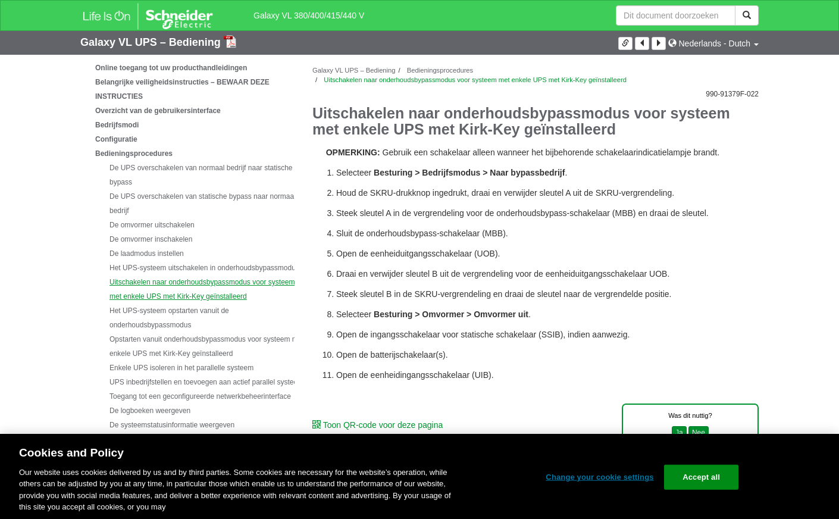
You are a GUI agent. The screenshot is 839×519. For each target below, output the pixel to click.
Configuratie (116, 139)
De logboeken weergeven (149, 411)
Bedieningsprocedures (134, 153)
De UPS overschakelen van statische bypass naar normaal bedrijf (202, 203)
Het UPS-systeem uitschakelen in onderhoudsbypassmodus (204, 268)
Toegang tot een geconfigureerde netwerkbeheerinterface (200, 396)
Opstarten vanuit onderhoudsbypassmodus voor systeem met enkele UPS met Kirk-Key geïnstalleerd (206, 346)
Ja (679, 433)
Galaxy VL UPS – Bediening (152, 42)
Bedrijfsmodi (117, 125)
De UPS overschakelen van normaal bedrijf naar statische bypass (201, 175)
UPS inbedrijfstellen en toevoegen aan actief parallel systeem (206, 382)
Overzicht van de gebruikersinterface (158, 111)
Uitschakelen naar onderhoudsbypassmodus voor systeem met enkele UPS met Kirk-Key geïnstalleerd (202, 289)
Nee (698, 433)
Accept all (701, 477)
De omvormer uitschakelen (152, 225)
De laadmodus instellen (146, 253)
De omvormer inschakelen (150, 239)
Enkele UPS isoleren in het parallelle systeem (181, 368)
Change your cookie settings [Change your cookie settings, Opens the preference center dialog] (599, 477)
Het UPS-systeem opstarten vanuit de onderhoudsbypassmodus (169, 318)
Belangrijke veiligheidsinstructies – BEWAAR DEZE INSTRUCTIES (182, 89)
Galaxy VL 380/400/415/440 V (308, 15)
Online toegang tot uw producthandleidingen (171, 68)
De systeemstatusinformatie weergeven (171, 425)
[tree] (187, 268)
